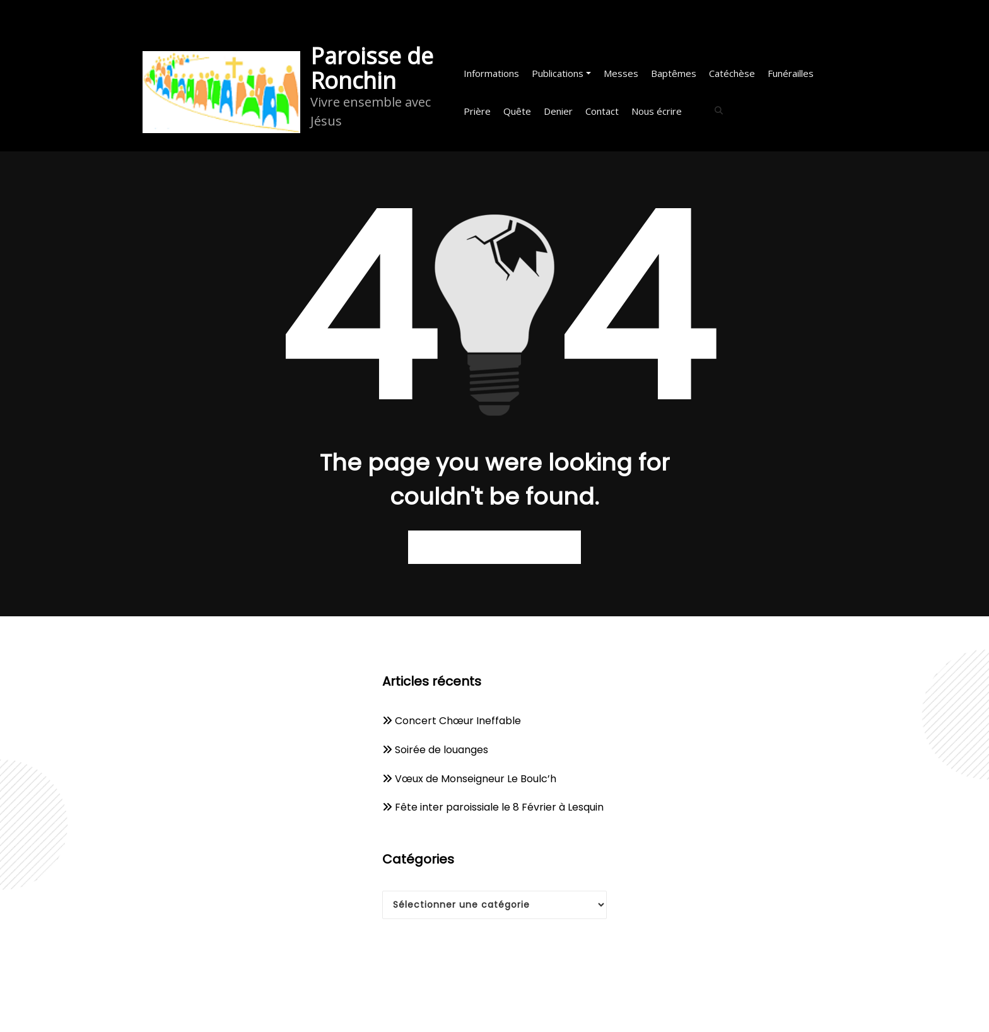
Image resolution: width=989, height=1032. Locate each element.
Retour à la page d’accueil (494, 547)
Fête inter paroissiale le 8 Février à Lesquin (499, 807)
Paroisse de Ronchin (371, 68)
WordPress (460, 1009)
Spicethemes (625, 1009)
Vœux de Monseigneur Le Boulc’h (475, 778)
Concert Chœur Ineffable (458, 720)
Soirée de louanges (441, 749)
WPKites (556, 1009)
